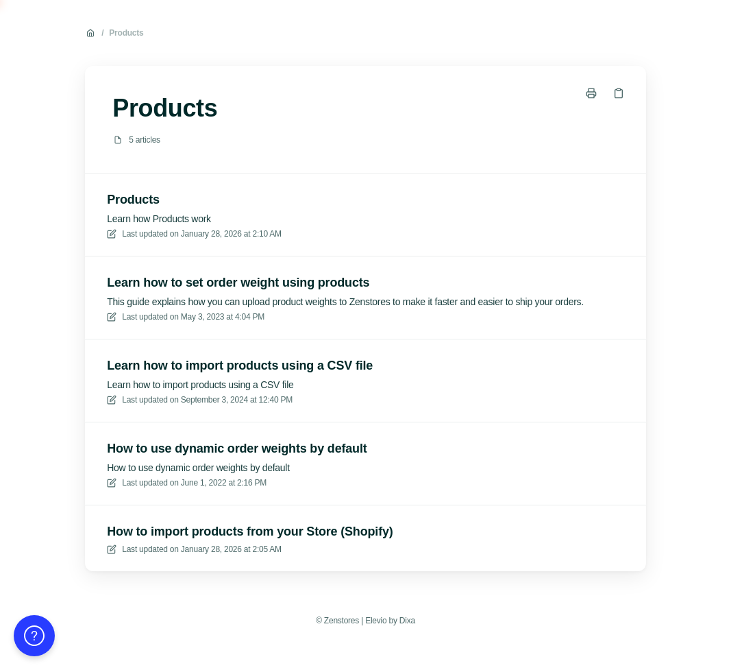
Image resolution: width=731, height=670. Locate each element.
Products (126, 33)
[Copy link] (619, 93)
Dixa (407, 620)
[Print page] (591, 93)
